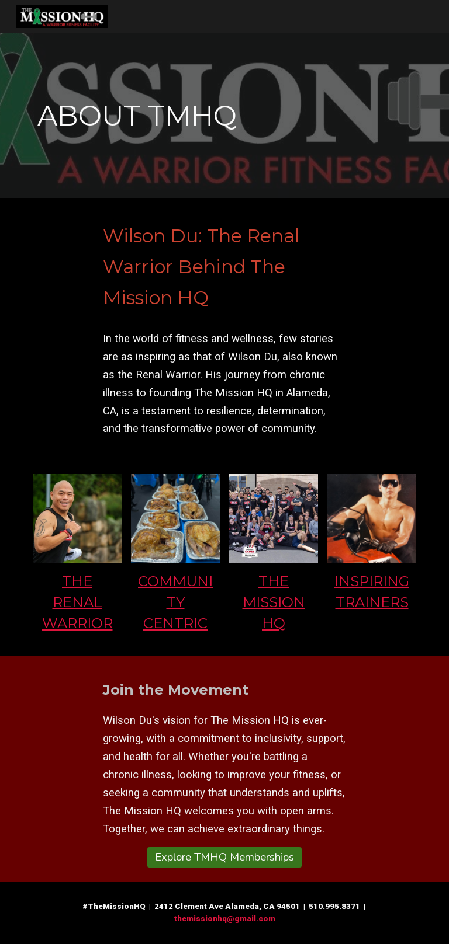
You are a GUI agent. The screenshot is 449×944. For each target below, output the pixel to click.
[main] (224, 116)
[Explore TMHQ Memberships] (224, 857)
